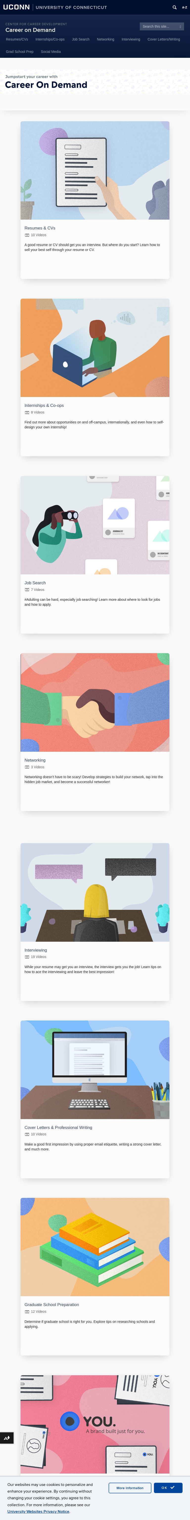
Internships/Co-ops (50, 39)
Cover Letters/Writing (164, 39)
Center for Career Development (36, 24)
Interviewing (131, 39)
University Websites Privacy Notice (38, 1511)
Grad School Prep (19, 52)
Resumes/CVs (17, 39)
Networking (105, 39)
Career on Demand (30, 30)
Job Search (81, 39)
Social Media (51, 52)
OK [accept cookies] (168, 1487)
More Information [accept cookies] (130, 1488)
